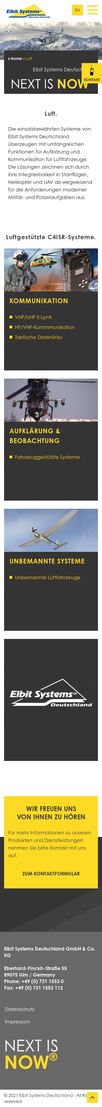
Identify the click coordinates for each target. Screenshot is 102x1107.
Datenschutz (19, 1009)
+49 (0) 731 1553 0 (42, 981)
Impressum (17, 1021)
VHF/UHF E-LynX (33, 317)
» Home (15, 58)
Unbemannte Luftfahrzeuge (48, 577)
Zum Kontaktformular (51, 873)
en (77, 9)
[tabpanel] (51, 41)
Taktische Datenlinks (38, 337)
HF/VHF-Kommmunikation (45, 327)
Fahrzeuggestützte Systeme (47, 456)
